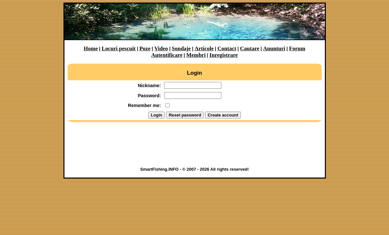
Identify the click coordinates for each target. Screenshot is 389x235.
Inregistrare (223, 55)
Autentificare (166, 55)
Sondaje (181, 48)
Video (161, 48)
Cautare (249, 48)
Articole (204, 48)
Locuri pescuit (118, 48)
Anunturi (274, 48)
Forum (297, 48)
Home (91, 48)
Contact (226, 48)
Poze (144, 48)
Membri (195, 55)
